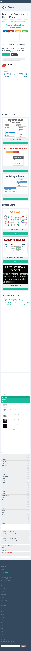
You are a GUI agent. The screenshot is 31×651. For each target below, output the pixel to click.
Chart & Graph (15, 463)
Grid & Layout (15, 480)
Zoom (15, 523)
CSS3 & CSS (15, 465)
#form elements (16, 58)
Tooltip (15, 517)
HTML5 (15, 482)
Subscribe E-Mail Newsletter (6, 578)
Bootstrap (23, 21)
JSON (15, 485)
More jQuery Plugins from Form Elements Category (17, 302)
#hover (10, 58)
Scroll (15, 504)
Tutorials (5, 401)
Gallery (15, 478)
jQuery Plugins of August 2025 (15, 543)
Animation (15, 457)
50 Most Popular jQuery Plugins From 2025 (15, 300)
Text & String (15, 514)
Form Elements (17, 21)
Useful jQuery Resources (15, 545)
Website (6, 54)
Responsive (15, 502)
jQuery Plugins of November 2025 (15, 536)
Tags (4, 399)
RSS (1, 575)
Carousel (15, 461)
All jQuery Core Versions (6, 580)
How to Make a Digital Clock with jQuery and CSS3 (22, 75)
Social (15, 508)
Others (15, 497)
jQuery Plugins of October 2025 (15, 538)
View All (21, 429)
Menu (15, 491)
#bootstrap (23, 58)
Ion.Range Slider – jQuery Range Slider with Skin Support (9, 75)
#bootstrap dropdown (15, 60)
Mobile (15, 493)
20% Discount (9, 552)
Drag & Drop (15, 470)
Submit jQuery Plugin (15, 547)
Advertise (15, 552)
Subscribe (23, 646)
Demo (14, 54)
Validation (15, 519)
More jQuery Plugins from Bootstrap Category (15, 304)
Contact (15, 554)
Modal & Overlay (15, 495)
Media (15, 489)
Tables (15, 510)
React (15, 499)
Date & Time (15, 468)
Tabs (15, 512)
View (20, 143)
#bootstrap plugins (6, 60)
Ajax (15, 455)
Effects (15, 472)
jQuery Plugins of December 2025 (13, 299)
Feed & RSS (15, 474)
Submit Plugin (3, 566)
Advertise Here (15, 391)
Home (2, 565)
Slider (15, 506)
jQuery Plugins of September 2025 (15, 540)
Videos (2, 569)
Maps (15, 487)
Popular (2, 571)
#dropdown (6, 58)
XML (15, 521)
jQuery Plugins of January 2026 (15, 531)
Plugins (4, 397)
